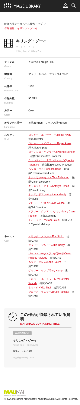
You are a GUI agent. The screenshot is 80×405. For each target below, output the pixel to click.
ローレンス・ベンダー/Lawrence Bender (51, 151)
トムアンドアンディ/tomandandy (47, 194)
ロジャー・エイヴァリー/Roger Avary (49, 134)
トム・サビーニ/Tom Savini (44, 220)
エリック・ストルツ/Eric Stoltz (46, 236)
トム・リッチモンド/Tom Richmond (48, 177)
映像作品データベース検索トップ (23, 23)
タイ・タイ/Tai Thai (39, 287)
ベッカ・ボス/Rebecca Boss (44, 168)
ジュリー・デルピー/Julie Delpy (46, 245)
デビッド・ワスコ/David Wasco (46, 203)
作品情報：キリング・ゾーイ (21, 28)
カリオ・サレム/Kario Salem (44, 262)
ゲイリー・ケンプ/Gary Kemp (45, 270)
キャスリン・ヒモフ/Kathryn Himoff (48, 185)
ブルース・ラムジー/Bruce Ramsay (48, 291)
